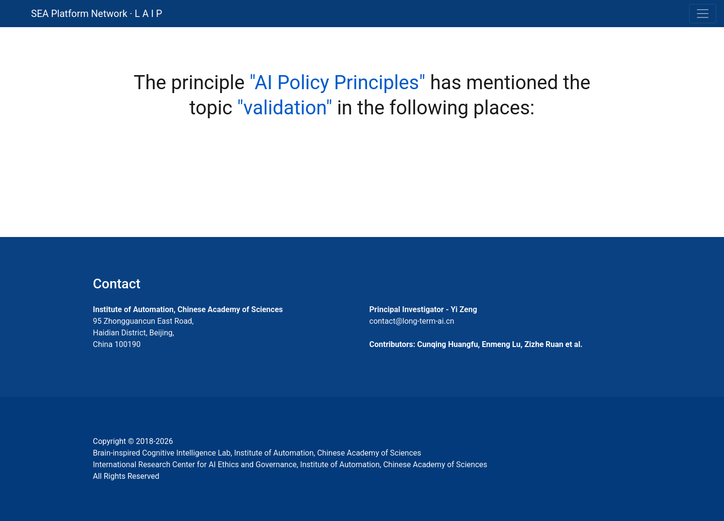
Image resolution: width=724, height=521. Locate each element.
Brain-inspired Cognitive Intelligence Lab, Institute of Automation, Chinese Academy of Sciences (257, 453)
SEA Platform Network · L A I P (96, 13)
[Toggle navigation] (702, 13)
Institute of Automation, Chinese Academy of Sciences (188, 309)
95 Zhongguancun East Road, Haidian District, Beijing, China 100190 (143, 332)
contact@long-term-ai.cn (412, 321)
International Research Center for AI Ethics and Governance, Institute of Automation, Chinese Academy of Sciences (290, 464)
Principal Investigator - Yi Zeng (423, 309)
